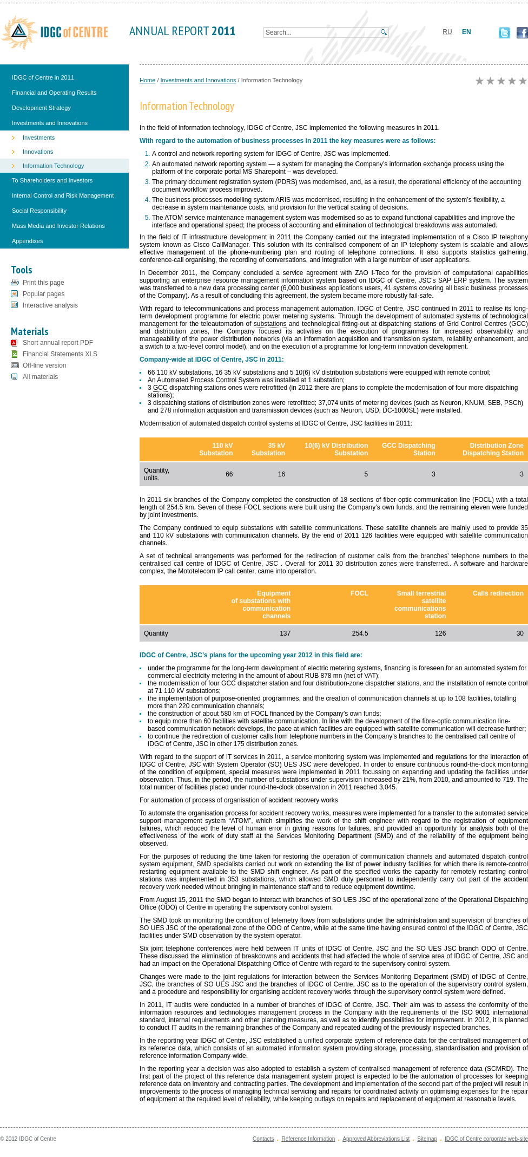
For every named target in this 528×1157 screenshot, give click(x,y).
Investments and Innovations (50, 123)
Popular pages (43, 294)
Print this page (43, 282)
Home (147, 80)
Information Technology (53, 165)
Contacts (263, 1139)
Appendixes (27, 241)
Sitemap (427, 1139)
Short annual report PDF (58, 343)
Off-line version (44, 365)
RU (447, 32)
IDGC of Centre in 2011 (43, 77)
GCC (160, 387)
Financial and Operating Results (54, 92)
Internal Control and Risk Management (63, 195)
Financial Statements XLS (60, 354)
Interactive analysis (50, 305)
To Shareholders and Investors (52, 180)
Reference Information (308, 1139)
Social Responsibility (39, 210)
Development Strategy (41, 107)
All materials (40, 377)
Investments (39, 137)
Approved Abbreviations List (376, 1139)
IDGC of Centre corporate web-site (486, 1139)
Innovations (38, 151)
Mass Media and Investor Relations (58, 226)
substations (270, 324)
